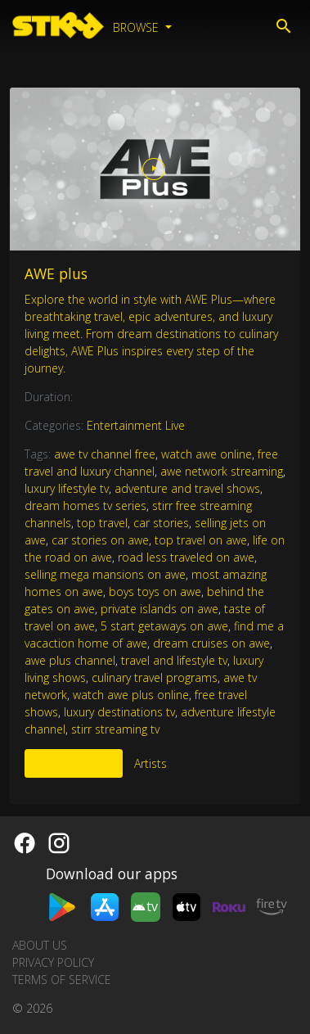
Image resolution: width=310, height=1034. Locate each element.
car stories (161, 523)
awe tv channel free (104, 454)
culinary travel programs (155, 677)
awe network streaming (221, 471)
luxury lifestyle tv (67, 488)
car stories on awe (100, 540)
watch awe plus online (131, 694)
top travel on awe (201, 540)
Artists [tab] (150, 763)
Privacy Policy (53, 962)
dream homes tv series (85, 505)
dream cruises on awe (211, 643)
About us (39, 945)
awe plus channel (70, 660)
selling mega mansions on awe (105, 574)
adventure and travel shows (187, 488)
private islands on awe (159, 608)
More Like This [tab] (73, 763)
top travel (102, 523)
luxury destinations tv (119, 712)
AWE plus (56, 273)
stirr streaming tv (115, 729)
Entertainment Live (136, 425)
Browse (137, 27)
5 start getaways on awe (164, 626)
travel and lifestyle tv (174, 660)
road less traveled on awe (186, 557)
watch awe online (206, 454)
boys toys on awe (155, 591)
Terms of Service (61, 979)
